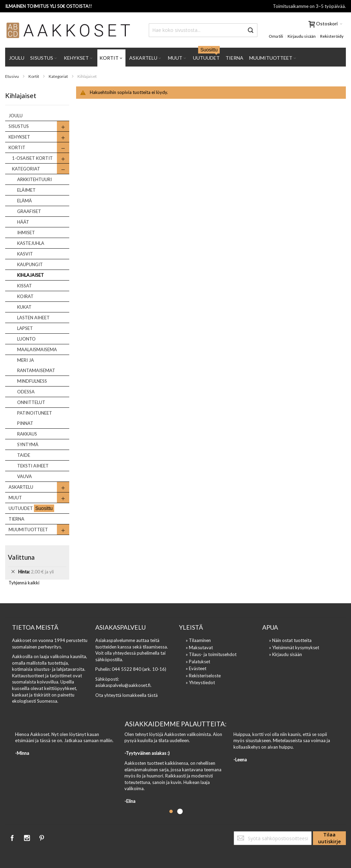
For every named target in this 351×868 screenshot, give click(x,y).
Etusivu (12, 76)
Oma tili (276, 36)
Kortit (34, 76)
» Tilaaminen (198, 640)
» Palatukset (198, 661)
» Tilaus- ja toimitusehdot (211, 654)
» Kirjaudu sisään (285, 654)
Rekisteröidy (331, 36)
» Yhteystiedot (200, 682)
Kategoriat (59, 76)
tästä (152, 695)
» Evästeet (196, 668)
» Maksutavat (199, 647)
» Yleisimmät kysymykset (294, 647)
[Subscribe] (329, 838)
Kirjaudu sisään (302, 36)
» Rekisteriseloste (203, 675)
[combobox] (203, 30)
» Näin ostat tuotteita (290, 640)
